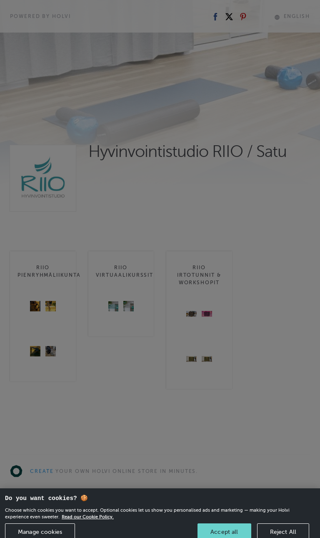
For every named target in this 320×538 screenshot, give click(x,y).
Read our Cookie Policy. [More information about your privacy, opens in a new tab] (88, 521)
